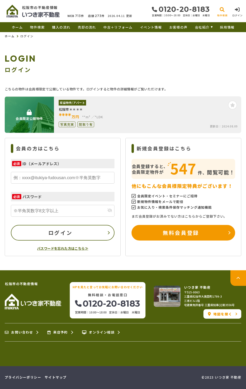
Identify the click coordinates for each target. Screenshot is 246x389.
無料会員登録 (181, 232)
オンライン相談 (98, 332)
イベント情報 (151, 27)
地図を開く (220, 314)
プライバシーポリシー (23, 377)
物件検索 (37, 27)
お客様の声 (178, 27)
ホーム (17, 27)
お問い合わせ (19, 332)
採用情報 (227, 27)
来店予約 (57, 332)
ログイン (60, 232)
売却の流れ (87, 27)
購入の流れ (61, 27)
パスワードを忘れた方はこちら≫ (62, 248)
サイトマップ (55, 377)
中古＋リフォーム (117, 27)
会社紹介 (202, 27)
